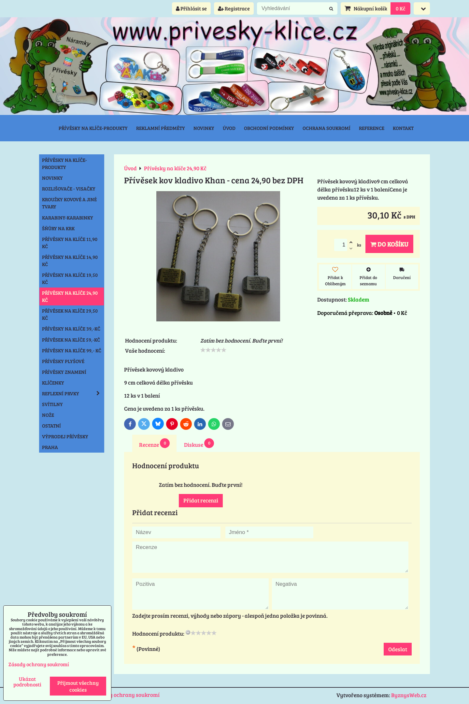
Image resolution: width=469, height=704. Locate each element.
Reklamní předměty (160, 128)
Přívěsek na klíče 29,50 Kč (70, 314)
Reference (371, 128)
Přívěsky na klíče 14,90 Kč (70, 260)
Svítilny (52, 404)
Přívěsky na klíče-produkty (93, 128)
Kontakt (403, 128)
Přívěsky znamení (64, 372)
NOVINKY (52, 178)
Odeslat (397, 649)
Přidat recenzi (200, 500)
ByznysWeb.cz (408, 695)
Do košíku (389, 244)
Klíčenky (53, 382)
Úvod (229, 128)
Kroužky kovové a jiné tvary (69, 203)
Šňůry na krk (58, 228)
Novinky (203, 128)
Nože (48, 415)
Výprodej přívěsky (65, 436)
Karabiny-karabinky (67, 217)
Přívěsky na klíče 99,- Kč (71, 350)
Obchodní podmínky (269, 128)
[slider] (213, 350)
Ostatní (51, 425)
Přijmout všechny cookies (78, 686)
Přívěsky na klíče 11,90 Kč (69, 242)
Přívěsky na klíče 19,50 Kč (70, 278)
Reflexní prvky (73, 393)
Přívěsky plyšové (63, 361)
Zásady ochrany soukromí (127, 694)
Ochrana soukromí (326, 128)
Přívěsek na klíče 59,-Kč (71, 339)
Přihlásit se (191, 8)
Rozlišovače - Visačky (68, 188)
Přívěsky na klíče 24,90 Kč (70, 296)
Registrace (234, 8)
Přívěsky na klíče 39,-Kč (71, 328)
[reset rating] (188, 632)
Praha (50, 447)
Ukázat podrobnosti (27, 681)
